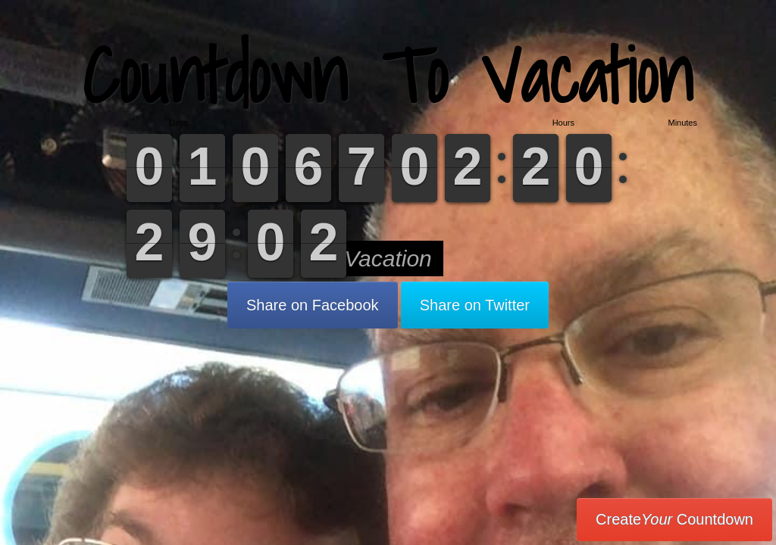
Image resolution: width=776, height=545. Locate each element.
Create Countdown (674, 519)
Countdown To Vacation (388, 75)
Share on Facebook (312, 305)
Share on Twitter (475, 305)
